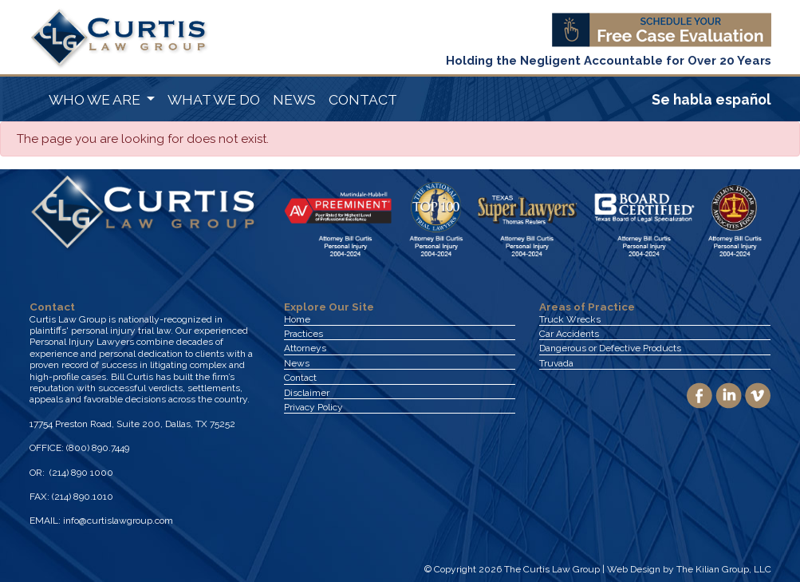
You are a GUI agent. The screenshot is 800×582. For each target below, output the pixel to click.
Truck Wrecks (570, 319)
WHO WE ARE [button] (96, 99)
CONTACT (363, 99)
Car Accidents (569, 333)
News (296, 363)
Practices (303, 333)
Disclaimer (306, 392)
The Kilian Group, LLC (723, 569)
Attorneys (305, 348)
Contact (300, 377)
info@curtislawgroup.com (118, 520)
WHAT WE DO (213, 99)
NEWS (294, 99)
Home (297, 319)
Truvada (556, 363)
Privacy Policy (313, 407)
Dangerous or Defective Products (610, 348)
